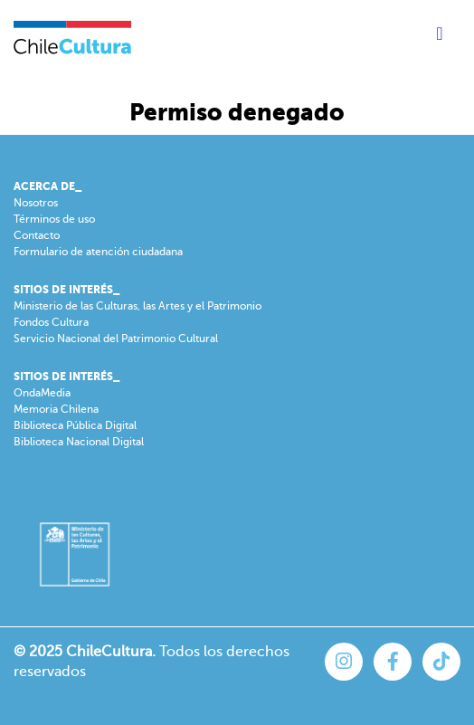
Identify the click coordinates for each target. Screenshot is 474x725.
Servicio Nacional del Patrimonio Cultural (116, 338)
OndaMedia (42, 392)
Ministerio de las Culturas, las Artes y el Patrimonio (137, 306)
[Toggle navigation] (439, 38)
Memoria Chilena (56, 409)
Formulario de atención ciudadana (98, 251)
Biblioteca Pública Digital (75, 425)
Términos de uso (54, 219)
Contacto (37, 235)
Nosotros (36, 202)
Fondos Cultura (51, 322)
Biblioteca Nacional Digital (79, 441)
